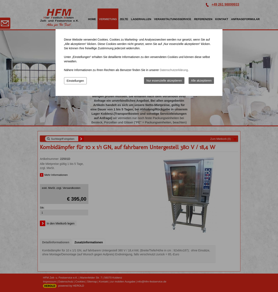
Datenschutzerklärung (174, 70)
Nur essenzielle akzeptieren (164, 80)
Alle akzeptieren (201, 80)
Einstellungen (75, 80)
